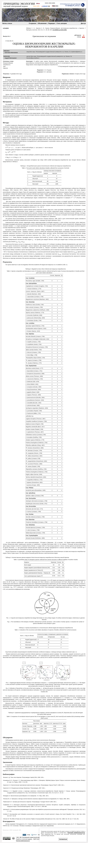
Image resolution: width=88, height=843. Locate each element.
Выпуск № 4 (6, 36)
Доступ (83, 23)
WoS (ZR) (36, 6)
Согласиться (63, 839)
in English (6, 28)
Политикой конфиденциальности (76, 832)
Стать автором (62, 23)
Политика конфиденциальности (23, 840)
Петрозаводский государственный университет (32, 837)
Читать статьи (7, 23)
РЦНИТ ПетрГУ (36, 839)
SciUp (28, 834)
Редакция (51, 23)
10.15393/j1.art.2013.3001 (60, 30)
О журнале (32, 23)
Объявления (42, 23)
